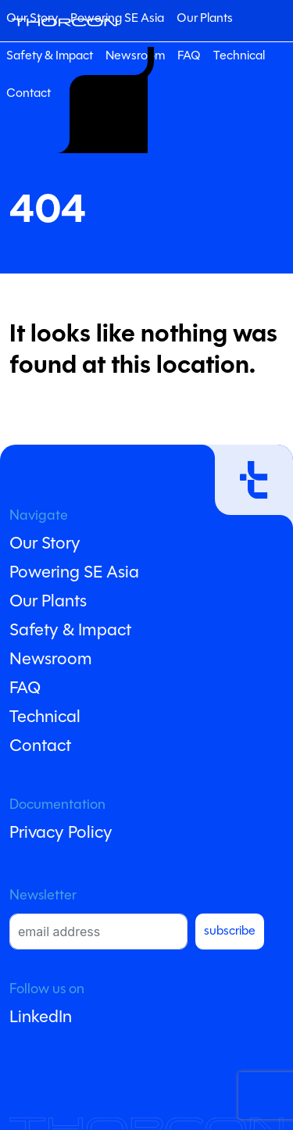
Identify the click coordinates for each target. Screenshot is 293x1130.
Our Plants (205, 19)
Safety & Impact (49, 56)
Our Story (44, 544)
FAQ (189, 56)
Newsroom (50, 660)
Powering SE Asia (117, 19)
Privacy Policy (61, 833)
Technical (239, 56)
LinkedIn (40, 1018)
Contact (28, 94)
